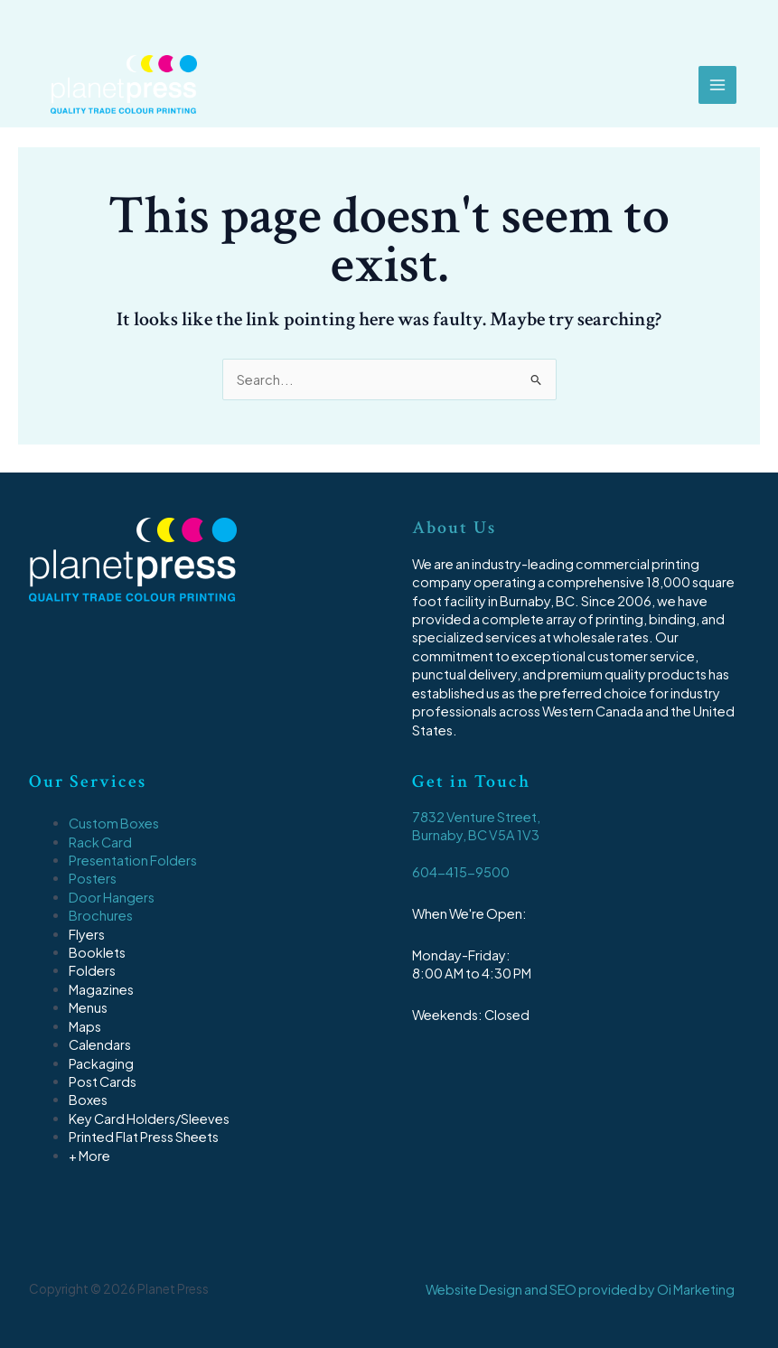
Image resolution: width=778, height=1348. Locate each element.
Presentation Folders (133, 860)
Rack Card (100, 842)
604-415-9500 (461, 872)
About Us (454, 527)
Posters (93, 878)
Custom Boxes (114, 823)
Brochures (101, 915)
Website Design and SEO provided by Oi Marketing (580, 1289)
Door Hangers (112, 897)
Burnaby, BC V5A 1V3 (475, 835)
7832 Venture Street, (476, 817)
